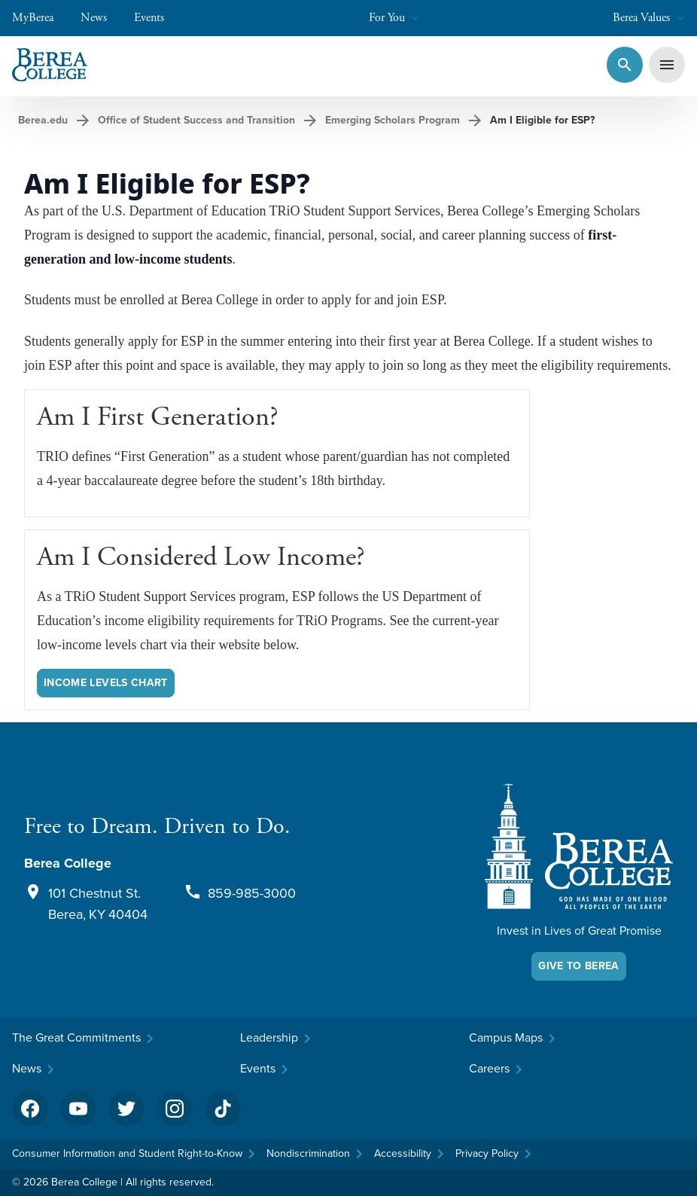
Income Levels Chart (106, 683)
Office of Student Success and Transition (196, 120)
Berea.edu (43, 120)
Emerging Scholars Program (392, 120)
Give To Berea (578, 966)
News (101, 18)
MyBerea (40, 18)
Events (156, 18)
